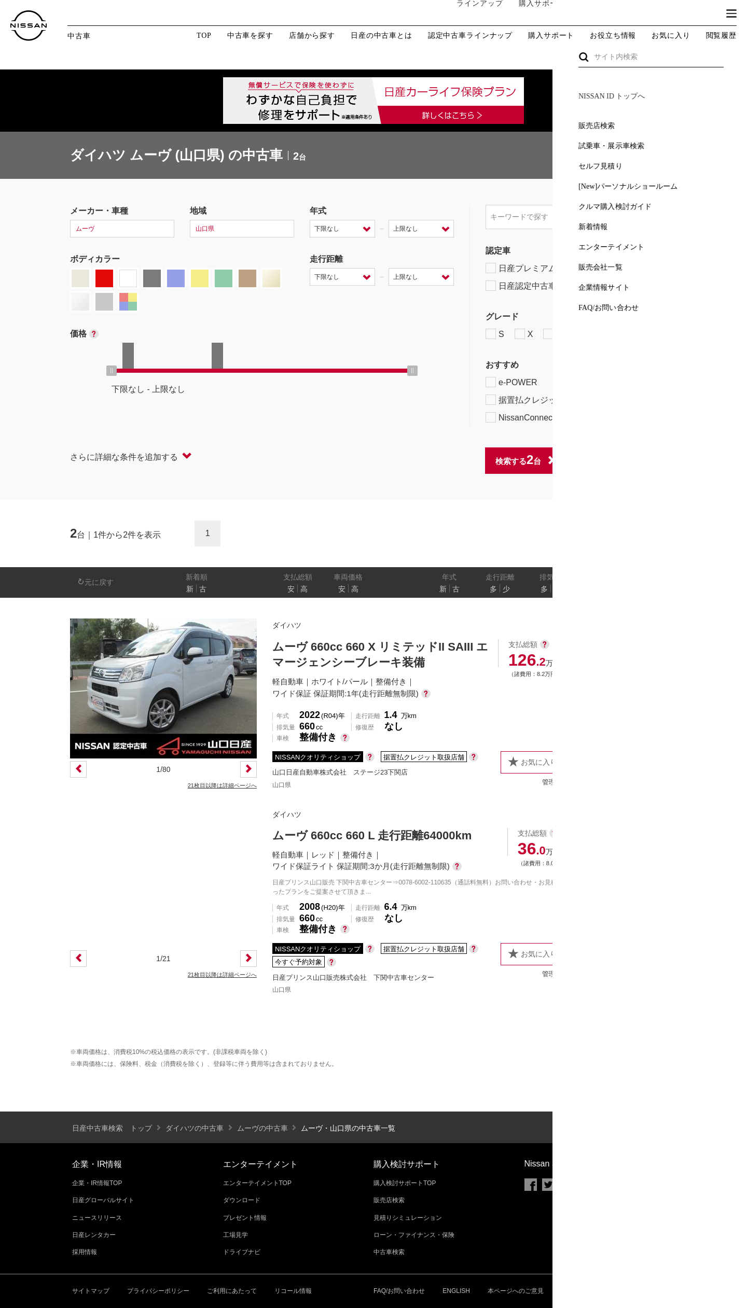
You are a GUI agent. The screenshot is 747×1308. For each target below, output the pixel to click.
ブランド (695, 14)
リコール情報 (293, 1291)
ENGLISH (456, 1291)
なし (641, 589)
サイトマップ (90, 1291)
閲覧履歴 (721, 35)
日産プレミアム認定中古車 (542, 268)
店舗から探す (312, 35)
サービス (648, 14)
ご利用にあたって (232, 1291)
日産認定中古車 (521, 285)
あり (662, 589)
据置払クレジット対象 (539, 400)
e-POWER (511, 382)
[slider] (111, 370)
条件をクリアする (644, 460)
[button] (731, 13)
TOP (204, 35)
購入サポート (531, 14)
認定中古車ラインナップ (470, 35)
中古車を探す (250, 35)
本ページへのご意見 (516, 1291)
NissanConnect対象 (535, 417)
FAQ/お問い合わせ (399, 1291)
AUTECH (596, 334)
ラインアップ (469, 14)
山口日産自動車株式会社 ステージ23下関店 (340, 772)
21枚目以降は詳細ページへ (222, 785)
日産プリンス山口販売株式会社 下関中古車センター (353, 977)
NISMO (651, 334)
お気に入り (671, 35)
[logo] (28, 25)
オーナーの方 (594, 14)
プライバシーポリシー (158, 1291)
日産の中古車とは (381, 35)
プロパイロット (617, 382)
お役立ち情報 (613, 35)
